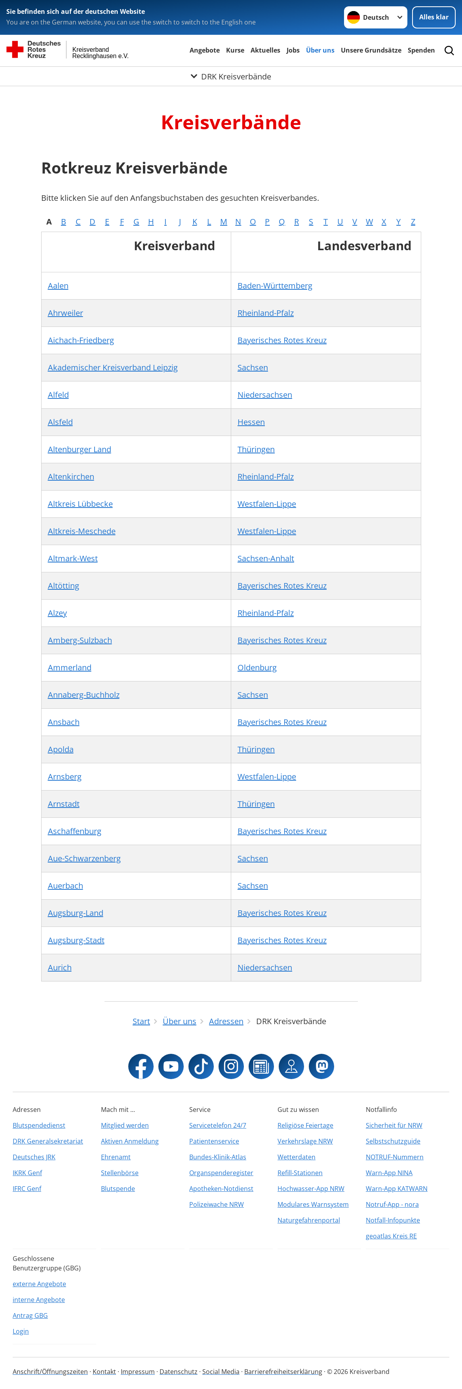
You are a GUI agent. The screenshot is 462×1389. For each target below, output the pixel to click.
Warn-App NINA (389, 1172)
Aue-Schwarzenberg (84, 858)
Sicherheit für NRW (394, 1125)
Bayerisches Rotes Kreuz (282, 340)
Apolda (61, 749)
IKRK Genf (27, 1172)
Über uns (320, 50)
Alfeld (58, 394)
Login (21, 1331)
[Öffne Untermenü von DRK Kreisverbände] (231, 76)
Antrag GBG (30, 1315)
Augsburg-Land (75, 913)
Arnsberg (65, 776)
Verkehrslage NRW (305, 1141)
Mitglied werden (125, 1125)
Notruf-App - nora (392, 1204)
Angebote (205, 50)
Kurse (235, 50)
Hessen (251, 422)
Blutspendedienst (39, 1125)
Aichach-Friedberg (81, 340)
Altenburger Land (79, 449)
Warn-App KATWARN (397, 1188)
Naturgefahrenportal (309, 1220)
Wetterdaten (297, 1157)
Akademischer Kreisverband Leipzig (113, 367)
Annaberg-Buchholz (84, 694)
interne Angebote (39, 1299)
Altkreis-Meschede (82, 531)
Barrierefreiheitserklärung (283, 1371)
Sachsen (253, 367)
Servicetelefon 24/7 (217, 1125)
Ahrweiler (65, 313)
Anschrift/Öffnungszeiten (50, 1371)
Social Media (221, 1371)
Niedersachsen (265, 394)
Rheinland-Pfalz (266, 313)
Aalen (58, 285)
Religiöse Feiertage (305, 1125)
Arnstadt (64, 803)
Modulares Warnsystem (313, 1204)
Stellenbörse (120, 1172)
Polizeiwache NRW (216, 1204)
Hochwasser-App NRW (311, 1188)
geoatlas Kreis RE (391, 1236)
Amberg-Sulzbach (80, 640)
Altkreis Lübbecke (80, 503)
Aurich (60, 967)
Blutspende (118, 1188)
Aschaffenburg (74, 831)
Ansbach (64, 722)
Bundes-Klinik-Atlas (217, 1157)
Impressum (138, 1371)
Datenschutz (179, 1371)
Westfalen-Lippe (267, 503)
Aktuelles (265, 50)
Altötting (63, 585)
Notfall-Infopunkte (393, 1220)
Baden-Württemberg (275, 285)
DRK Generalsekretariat (48, 1141)
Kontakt (104, 1371)
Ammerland (69, 667)
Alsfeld (60, 422)
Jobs (293, 50)
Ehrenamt (116, 1157)
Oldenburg (257, 667)
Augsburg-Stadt (76, 940)
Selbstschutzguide (393, 1141)
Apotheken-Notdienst (221, 1188)
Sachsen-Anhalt (266, 558)
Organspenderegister (221, 1172)
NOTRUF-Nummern (395, 1157)
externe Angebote (39, 1284)
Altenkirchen (71, 476)
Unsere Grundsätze (371, 50)
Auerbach (65, 885)
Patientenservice (214, 1141)
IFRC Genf (27, 1188)
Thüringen (256, 449)
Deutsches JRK (34, 1157)
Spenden (421, 50)
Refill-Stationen (300, 1172)
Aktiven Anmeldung (130, 1141)
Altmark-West (73, 558)
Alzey (57, 613)
